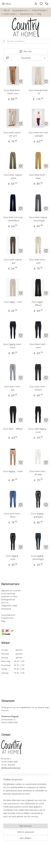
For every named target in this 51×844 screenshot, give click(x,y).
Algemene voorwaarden (11, 590)
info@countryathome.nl (11, 768)
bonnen (10, 618)
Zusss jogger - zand (13, 302)
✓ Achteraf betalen (38, 10)
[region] (25, 801)
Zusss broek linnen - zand (38, 261)
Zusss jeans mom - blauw (12, 515)
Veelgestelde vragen (9, 605)
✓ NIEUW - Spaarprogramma (14, 10)
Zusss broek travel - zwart (38, 346)
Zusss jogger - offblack (38, 303)
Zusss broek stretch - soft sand (13, 134)
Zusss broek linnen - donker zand (13, 92)
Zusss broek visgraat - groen (13, 176)
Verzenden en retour (9, 596)
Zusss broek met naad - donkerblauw (12, 219)
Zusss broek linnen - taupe (38, 176)
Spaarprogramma (8, 615)
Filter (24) (25, 51)
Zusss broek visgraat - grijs (13, 261)
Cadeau (4, 618)
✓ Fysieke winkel (8, 14)
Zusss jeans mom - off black (38, 388)
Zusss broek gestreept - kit (38, 92)
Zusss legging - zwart (13, 557)
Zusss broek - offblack (13, 429)
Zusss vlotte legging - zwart (38, 430)
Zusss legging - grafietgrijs (38, 515)
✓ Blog (38, 14)
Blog (3, 621)
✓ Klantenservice (25, 14)
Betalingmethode (8, 600)
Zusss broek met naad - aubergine (38, 134)
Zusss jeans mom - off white (38, 473)
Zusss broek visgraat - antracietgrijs (38, 219)
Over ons (5, 602)
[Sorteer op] (25, 58)
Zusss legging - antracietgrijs (38, 557)
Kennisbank (6, 609)
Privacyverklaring (8, 593)
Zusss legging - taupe (13, 471)
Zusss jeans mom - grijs (12, 388)
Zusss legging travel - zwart (12, 346)
